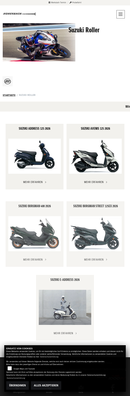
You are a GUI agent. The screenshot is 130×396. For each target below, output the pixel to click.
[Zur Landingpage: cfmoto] (8, 81)
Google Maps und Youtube (24, 369)
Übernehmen (17, 385)
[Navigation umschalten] (120, 14)
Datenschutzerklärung (49, 357)
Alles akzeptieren (46, 385)
